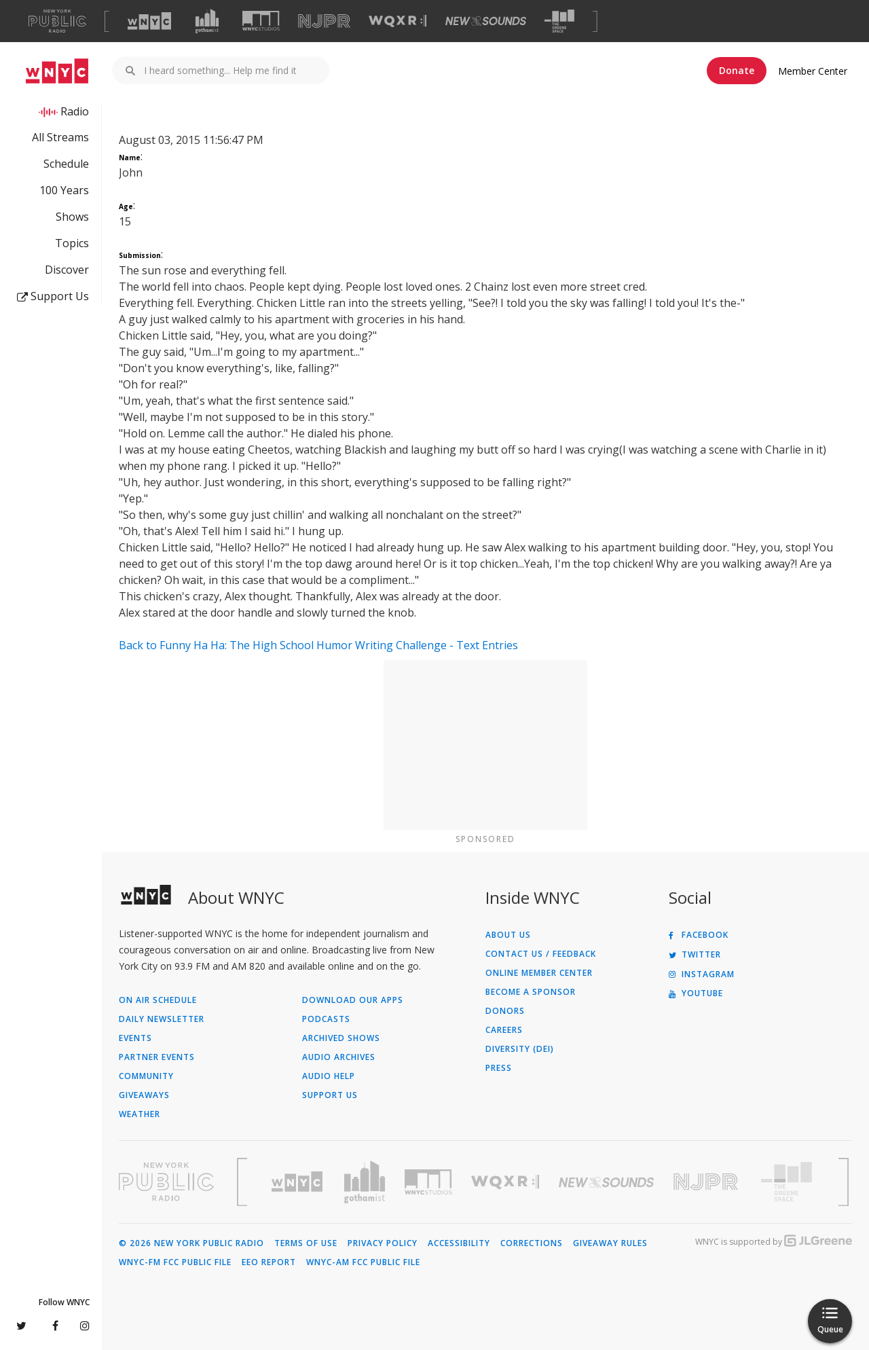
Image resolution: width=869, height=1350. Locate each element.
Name (130, 157)
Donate (736, 70)
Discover (67, 269)
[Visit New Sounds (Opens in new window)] (485, 21)
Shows (72, 216)
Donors (505, 1011)
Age (126, 206)
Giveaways (144, 1095)
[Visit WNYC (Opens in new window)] (149, 21)
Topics (72, 243)
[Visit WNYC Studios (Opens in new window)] (261, 21)
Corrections (531, 1243)
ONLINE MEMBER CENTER (539, 973)
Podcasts (326, 1019)
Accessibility (459, 1243)
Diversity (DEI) (519, 1049)
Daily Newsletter (161, 1019)
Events (135, 1038)
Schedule (66, 163)
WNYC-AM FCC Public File (363, 1262)
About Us (508, 935)
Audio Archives (338, 1057)
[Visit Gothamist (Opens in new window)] (207, 21)
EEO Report (269, 1262)
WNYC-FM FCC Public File (175, 1262)
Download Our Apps (352, 1000)
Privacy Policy (383, 1243)
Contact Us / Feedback (540, 954)
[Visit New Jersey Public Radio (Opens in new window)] (707, 1181)
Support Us (53, 296)
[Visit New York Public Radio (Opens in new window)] (166, 1182)
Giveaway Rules (610, 1243)
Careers (504, 1030)
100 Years (64, 190)
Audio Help (328, 1076)
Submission (140, 255)
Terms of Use (305, 1243)
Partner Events (157, 1057)
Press (498, 1068)
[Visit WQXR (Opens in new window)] (397, 21)
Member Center (812, 71)
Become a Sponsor (530, 992)
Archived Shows (341, 1038)
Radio (74, 111)
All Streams (60, 137)
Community (146, 1076)
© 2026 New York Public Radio (191, 1243)
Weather (139, 1114)
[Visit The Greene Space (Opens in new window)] (559, 21)
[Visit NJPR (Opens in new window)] (324, 21)
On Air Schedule (158, 1000)
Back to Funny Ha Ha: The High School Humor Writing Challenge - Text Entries (318, 645)
